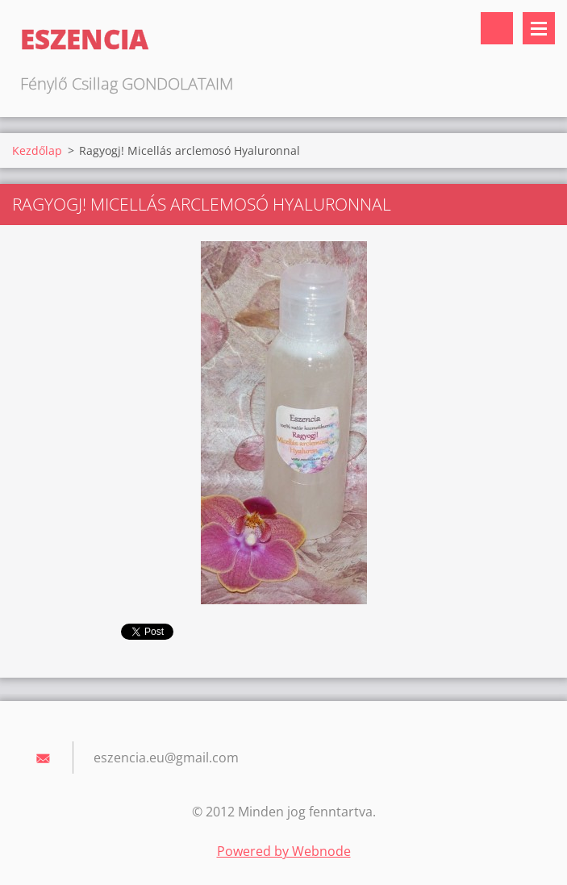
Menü (539, 28)
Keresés (497, 28)
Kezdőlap (37, 150)
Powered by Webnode (284, 851)
